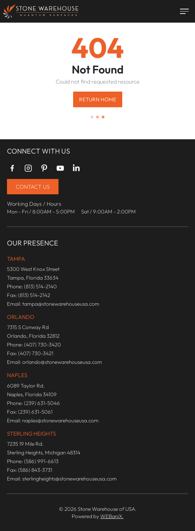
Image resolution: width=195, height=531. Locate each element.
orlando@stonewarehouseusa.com (62, 362)
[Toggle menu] (184, 11)
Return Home (97, 99)
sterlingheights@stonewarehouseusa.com (69, 478)
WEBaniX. (112, 516)
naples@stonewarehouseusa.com (60, 420)
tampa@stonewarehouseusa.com (60, 303)
